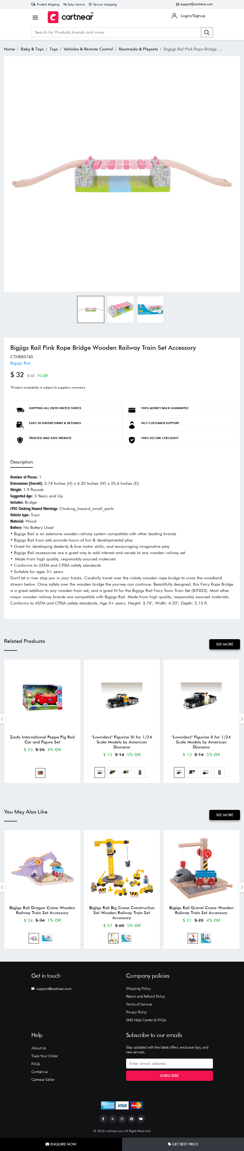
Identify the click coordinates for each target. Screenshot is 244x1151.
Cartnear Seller (42, 1079)
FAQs (35, 1063)
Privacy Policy (136, 1012)
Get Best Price (183, 1144)
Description (21, 462)
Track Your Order (44, 1056)
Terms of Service (139, 1004)
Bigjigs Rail (20, 363)
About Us (38, 1048)
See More (224, 644)
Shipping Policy (138, 988)
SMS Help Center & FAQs (146, 1020)
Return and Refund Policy (145, 996)
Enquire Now (61, 1144)
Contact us (39, 1071)
